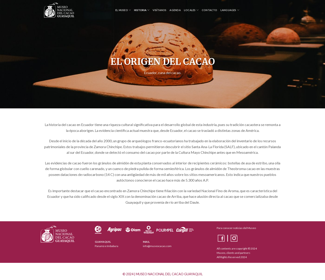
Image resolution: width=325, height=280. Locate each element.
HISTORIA (141, 10)
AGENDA (175, 10)
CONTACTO (209, 10)
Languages (230, 10)
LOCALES (191, 10)
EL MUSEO (123, 10)
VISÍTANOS (159, 10)
